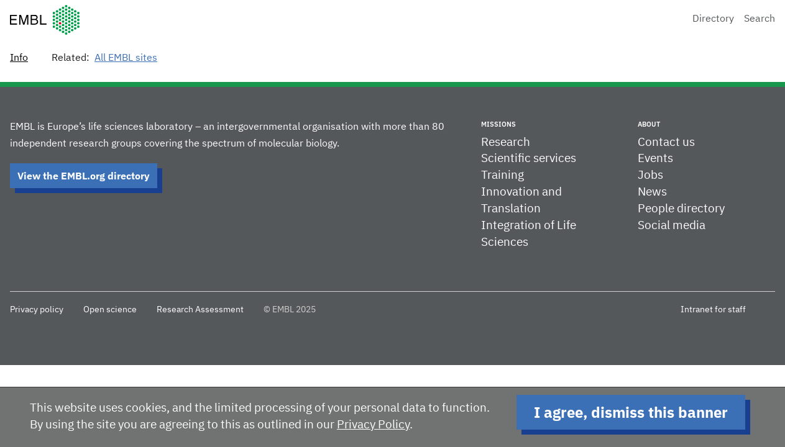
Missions (498, 124)
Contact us (666, 142)
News (652, 192)
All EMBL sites (125, 58)
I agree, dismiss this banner (631, 412)
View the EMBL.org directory (83, 175)
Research (505, 142)
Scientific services (528, 159)
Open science (110, 309)
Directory (713, 19)
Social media (671, 226)
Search (759, 19)
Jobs (650, 175)
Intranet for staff (713, 309)
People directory (681, 209)
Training (502, 175)
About (649, 124)
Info (19, 58)
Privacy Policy (373, 425)
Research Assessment (200, 309)
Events (655, 159)
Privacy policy (36, 309)
